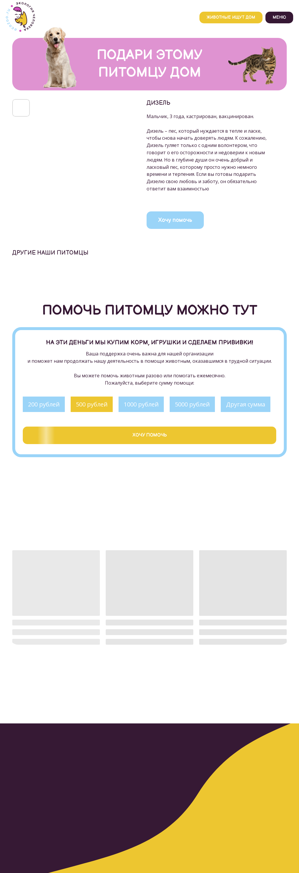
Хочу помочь (175, 220)
